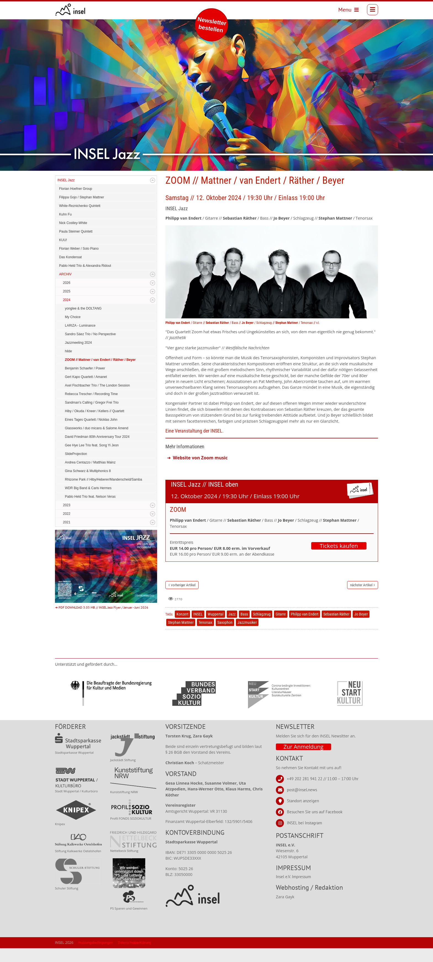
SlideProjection (76, 468)
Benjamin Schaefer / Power (85, 382)
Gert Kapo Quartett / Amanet (86, 391)
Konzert (182, 628)
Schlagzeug (262, 628)
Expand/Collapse (152, 194)
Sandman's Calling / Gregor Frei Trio (91, 416)
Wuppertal (215, 628)
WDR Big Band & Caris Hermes (88, 502)
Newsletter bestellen (212, 25)
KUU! (63, 254)
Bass (244, 628)
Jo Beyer (361, 628)
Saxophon (225, 636)
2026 (66, 297)
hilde (68, 365)
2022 (66, 527)
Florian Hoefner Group (75, 202)
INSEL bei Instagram (304, 836)
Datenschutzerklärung (134, 956)
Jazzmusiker (247, 636)
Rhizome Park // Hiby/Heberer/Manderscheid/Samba (103, 493)
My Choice (73, 331)
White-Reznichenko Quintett (79, 220)
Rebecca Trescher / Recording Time (91, 408)
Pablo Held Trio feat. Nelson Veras (90, 510)
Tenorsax (205, 636)
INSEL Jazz (66, 194)
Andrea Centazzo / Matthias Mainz (90, 476)
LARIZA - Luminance (80, 339)
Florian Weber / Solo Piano (79, 262)
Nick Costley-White (73, 237)
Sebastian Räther (336, 628)
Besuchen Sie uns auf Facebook (314, 825)
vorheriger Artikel (183, 599)
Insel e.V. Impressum (293, 890)
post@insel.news (302, 803)
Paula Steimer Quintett (76, 245)
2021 (66, 536)
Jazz (232, 628)
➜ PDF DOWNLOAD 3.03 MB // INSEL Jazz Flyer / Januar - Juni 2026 (101, 621)
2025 (66, 305)
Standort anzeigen (303, 814)
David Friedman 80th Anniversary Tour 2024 (97, 450)
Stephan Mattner (181, 636)
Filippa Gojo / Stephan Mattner (81, 211)
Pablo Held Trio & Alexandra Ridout (85, 279)
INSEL (198, 628)
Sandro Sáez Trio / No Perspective (90, 348)
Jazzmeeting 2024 (78, 356)
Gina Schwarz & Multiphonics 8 (88, 485)
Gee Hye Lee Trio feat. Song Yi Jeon (92, 459)
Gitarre (281, 628)
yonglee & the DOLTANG (83, 322)
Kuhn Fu (65, 228)
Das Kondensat (70, 271)
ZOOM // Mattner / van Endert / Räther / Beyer (100, 373)
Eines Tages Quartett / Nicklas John (91, 433)
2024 (66, 314)
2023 (66, 519)
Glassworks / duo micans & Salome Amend (96, 442)
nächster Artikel (361, 599)
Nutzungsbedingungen (95, 956)
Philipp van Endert (304, 628)
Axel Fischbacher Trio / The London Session (97, 399)
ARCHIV (65, 288)
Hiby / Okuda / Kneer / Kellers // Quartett (94, 425)
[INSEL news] (73, 11)
